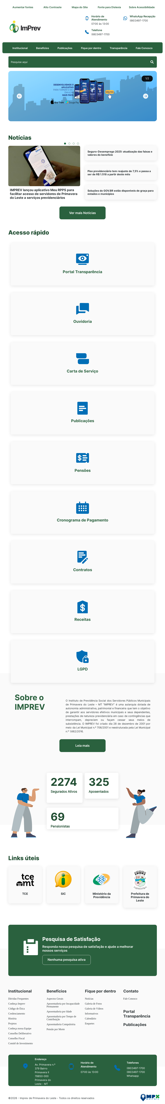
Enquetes (89, 1023)
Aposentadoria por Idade (59, 1011)
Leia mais (82, 746)
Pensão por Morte (56, 1029)
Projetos (12, 1023)
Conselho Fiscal (16, 1038)
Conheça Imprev (16, 1003)
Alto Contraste (59, 7)
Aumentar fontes (31, 7)
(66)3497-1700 (136, 1068)
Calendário (90, 1018)
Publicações (65, 48)
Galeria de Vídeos (94, 1008)
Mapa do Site (87, 7)
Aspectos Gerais (55, 998)
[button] (19, 96)
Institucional (20, 48)
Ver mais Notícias (82, 213)
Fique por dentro (91, 48)
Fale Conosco (144, 48)
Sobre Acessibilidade (143, 7)
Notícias (89, 998)
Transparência (118, 48)
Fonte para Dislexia (115, 7)
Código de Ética (16, 1008)
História (12, 1018)
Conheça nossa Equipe (19, 1028)
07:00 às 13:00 (89, 1072)
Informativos (91, 1013)
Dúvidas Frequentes (18, 998)
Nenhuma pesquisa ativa (66, 960)
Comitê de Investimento (20, 1043)
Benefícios (42, 48)
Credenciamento (16, 1013)
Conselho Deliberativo (19, 1033)
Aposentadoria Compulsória (61, 1024)
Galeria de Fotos (93, 1003)
